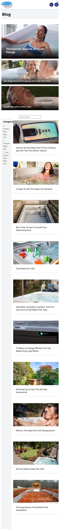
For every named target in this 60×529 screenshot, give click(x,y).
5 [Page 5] (40, 524)
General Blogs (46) (6, 146)
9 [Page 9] (46, 524)
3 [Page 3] (31, 524)
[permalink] (30, 41)
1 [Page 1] (23, 524)
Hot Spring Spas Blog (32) (5, 158)
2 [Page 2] (27, 524)
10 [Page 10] (51, 524)
